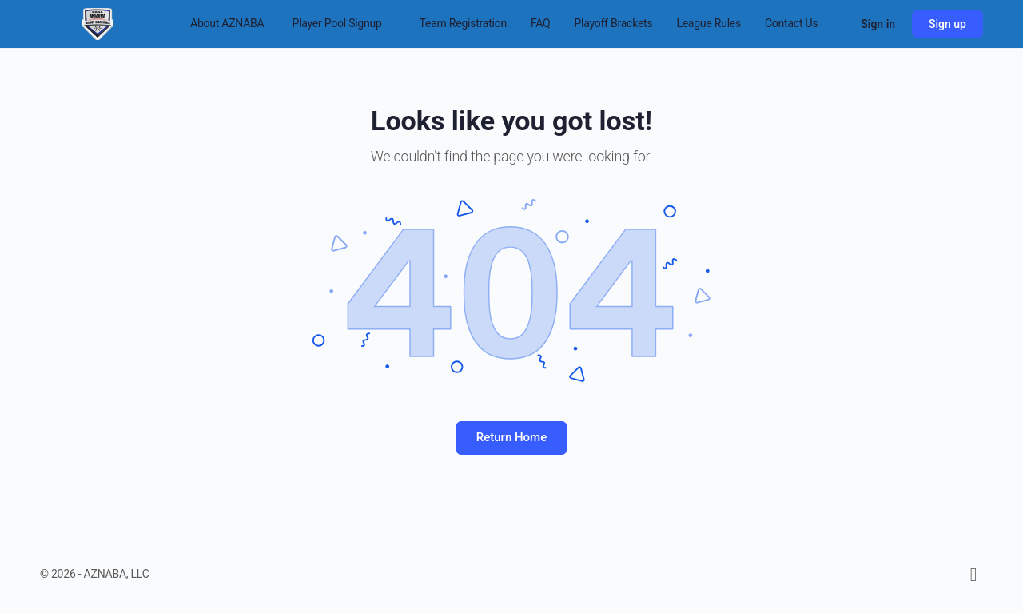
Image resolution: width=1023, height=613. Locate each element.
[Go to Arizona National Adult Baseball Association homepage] (97, 22)
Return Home (511, 437)
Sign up (947, 24)
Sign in (878, 24)
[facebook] (973, 574)
